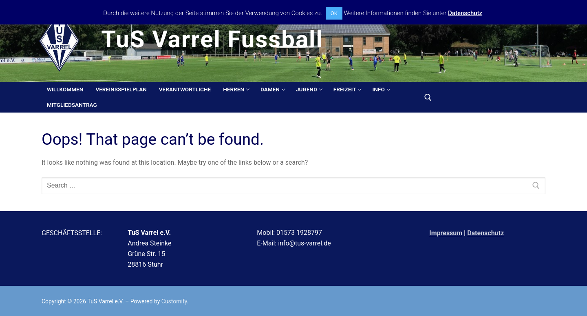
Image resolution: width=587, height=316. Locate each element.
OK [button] (334, 13)
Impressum (445, 233)
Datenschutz (485, 233)
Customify (174, 301)
